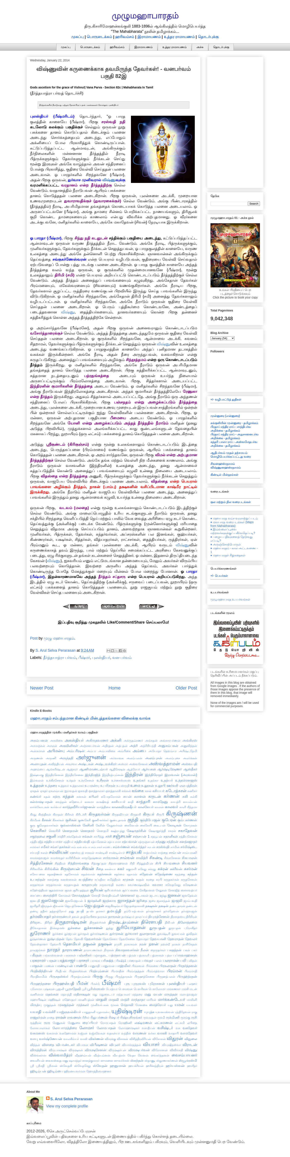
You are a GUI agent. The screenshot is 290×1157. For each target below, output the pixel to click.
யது (170, 1005)
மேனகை (141, 1005)
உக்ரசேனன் (86, 780)
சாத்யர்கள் (150, 852)
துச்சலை (74, 928)
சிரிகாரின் (36, 869)
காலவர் (171, 807)
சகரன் (172, 831)
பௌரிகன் (141, 989)
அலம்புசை (172, 758)
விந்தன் (35, 1045)
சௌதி (95, 895)
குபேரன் (169, 820)
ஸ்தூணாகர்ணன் (167, 1060)
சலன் (44, 852)
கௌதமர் (87, 831)
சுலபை (120, 884)
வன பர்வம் (122, 657)
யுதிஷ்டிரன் (126, 1011)
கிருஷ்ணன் (181, 813)
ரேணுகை (74, 1022)
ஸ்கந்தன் (137, 1060)
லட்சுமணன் (163, 1022)
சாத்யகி (134, 852)
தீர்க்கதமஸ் (57, 928)
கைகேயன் (131, 825)
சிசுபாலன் (189, 858)
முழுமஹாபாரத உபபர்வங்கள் (230, 599)
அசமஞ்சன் (37, 745)
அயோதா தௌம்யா (163, 751)
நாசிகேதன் (190, 944)
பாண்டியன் (64, 966)
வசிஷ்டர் (165, 1028)
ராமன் (61, 1017)
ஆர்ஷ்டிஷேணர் (169, 769)
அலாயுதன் (38, 764)
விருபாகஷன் (58, 1050)
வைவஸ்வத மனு (57, 1060)
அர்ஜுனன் (91, 757)
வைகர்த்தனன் (160, 1055)
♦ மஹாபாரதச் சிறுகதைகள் (228, 555)
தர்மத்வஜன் (189, 911)
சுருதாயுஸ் (89, 884)
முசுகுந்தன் (66, 1005)
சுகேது (142, 869)
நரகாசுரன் (130, 944)
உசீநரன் (103, 780)
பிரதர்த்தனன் (187, 966)
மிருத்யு (36, 1005)
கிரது (33, 814)
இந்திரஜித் (92, 775)
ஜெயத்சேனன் (74, 906)
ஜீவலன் (58, 906)
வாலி (83, 1039)
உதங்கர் (139, 780)
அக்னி (115, 740)
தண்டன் (191, 906)
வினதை (48, 1045)
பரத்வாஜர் (66, 960)
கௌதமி (102, 831)
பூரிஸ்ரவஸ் (96, 989)
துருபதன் (157, 928)
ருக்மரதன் (150, 1017)
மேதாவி (127, 1005)
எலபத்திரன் (188, 785)
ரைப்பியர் (90, 1022)
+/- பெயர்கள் (219, 575)
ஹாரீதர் (192, 1066)
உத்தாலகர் (77, 785)
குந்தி (133, 819)
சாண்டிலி (101, 852)
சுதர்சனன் (104, 874)
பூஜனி (60, 989)
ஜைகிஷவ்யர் (114, 906)
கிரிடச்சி (81, 814)
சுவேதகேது (172, 884)
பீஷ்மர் (84, 657)
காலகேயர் (145, 807)
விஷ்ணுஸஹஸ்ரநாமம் (225, 467)
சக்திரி (61, 836)
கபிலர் (93, 796)
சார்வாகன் (111, 858)
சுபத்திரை (85, 879)
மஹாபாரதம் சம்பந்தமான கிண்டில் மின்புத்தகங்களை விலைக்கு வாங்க (90, 718)
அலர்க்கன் (190, 758)
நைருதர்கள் (158, 950)
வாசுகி (162, 1033)
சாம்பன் (175, 852)
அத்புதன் (121, 745)
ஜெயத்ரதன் (94, 906)
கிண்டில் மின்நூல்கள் (224, 474)
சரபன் (151, 847)
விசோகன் (159, 1039)
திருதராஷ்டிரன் (70, 922)
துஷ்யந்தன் (55, 939)
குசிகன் (71, 820)
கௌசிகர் (38, 831)
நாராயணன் (72, 950)
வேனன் (143, 1055)
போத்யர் (112, 989)
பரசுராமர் (38, 960)
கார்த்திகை (103, 807)
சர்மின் (175, 847)
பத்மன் (131, 955)
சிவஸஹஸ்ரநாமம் (222, 463)
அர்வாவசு (117, 758)
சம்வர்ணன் (121, 847)
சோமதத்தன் (81, 895)
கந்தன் (68, 796)
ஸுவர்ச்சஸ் (121, 1060)
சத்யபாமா (114, 841)
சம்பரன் (76, 847)
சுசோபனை (37, 874)
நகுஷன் (105, 944)
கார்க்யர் (56, 807)
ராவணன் (74, 1017)
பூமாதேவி (73, 989)
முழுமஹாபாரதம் (145, 15)
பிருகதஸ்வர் (58, 976)
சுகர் (120, 869)
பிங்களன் (138, 966)
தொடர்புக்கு (208, 37)
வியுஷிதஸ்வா (171, 1045)
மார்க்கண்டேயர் (171, 999)
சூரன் (68, 890)
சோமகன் (64, 895)
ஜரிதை (142, 900)
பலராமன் (171, 960)
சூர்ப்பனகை (130, 890)
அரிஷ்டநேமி (188, 751)
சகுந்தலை (37, 836)
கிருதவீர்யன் (120, 814)
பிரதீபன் (60, 971)
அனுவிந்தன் (188, 745)
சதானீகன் (170, 836)
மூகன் (115, 1005)
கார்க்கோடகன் (39, 807)
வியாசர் (151, 1044)
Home (114, 688)
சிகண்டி (156, 858)
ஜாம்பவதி (190, 900)
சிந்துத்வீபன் (145, 863)
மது (94, 994)
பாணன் (49, 966)
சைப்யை (36, 895)
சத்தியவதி (82, 841)
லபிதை (192, 1022)
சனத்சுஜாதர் (188, 841)
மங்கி (185, 989)
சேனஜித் (174, 890)
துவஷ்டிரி (163, 933)
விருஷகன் (76, 1050)
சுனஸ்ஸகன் (69, 879)
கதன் (47, 796)
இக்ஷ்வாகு (37, 775)
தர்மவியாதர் (40, 916)
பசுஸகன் (70, 955)
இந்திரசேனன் (54, 775)
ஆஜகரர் (72, 769)
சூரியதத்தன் (81, 890)
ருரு (47, 1022)
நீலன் (145, 950)
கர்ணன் (171, 796)
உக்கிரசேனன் (55, 780)
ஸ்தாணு (150, 1060)
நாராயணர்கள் (93, 950)
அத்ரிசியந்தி (148, 745)
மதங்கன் (52, 994)
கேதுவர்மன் (115, 825)
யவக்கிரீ (49, 1012)
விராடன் (190, 1045)
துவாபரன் (178, 933)
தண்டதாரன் (177, 906)
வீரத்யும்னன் (102, 1055)
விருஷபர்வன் (139, 1050)
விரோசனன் (160, 1050)
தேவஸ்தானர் (39, 944)
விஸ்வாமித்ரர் (60, 1055)
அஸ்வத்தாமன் (164, 763)
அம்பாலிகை (106, 751)
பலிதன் (192, 960)
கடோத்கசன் (176, 791)
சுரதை (150, 879)
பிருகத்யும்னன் (80, 976)
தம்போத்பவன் (134, 911)
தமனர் (100, 911)
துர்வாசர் (131, 933)
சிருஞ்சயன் (70, 869)
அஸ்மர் (123, 764)
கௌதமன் (70, 831)
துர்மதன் (83, 933)
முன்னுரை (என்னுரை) (225, 416)
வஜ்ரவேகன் (97, 1033)
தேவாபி (55, 944)
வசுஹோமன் (67, 1033)
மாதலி (101, 999)
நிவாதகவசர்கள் (127, 950)
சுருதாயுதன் (71, 884)
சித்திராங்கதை (78, 863)
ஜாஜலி (177, 900)
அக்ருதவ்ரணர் (133, 740)
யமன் (179, 1005)
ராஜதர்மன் (38, 1017)
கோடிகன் (174, 825)
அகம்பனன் (39, 740)
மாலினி (192, 999)
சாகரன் (89, 852)
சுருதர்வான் (53, 884)
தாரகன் (102, 916)
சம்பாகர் (96, 847)
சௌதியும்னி (110, 895)
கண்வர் (35, 796)
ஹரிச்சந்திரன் (154, 1066)
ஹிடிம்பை (55, 1071)
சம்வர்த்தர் (138, 847)
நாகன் (176, 944)
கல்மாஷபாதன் (41, 802)
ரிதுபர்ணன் (99, 1017)
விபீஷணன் (98, 1045)
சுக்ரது (152, 869)
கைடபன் (160, 825)
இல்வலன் (37, 780)
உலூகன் (147, 785)
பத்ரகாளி (143, 955)
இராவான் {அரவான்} (181, 775)
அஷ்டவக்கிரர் (105, 764)
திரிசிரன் (191, 916)
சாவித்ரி (142, 858)
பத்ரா (168, 955)
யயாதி (35, 1012)
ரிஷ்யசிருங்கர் (131, 1017)
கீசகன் (46, 820)
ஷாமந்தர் (75, 1060)
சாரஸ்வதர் (57, 858)
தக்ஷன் (163, 906)
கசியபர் (158, 791)
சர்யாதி (34, 852)
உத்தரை (51, 785)
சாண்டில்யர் (117, 852)
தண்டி (34, 911)
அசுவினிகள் (68, 745)
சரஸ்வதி (162, 847)
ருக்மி (161, 1017)
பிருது (109, 976)
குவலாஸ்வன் (70, 825)
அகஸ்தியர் (74, 740)
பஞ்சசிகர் (84, 955)
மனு (147, 994)
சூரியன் (96, 890)
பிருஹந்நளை (40, 983)
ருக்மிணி (173, 1017)
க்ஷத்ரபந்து (118, 831)
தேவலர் (191, 939)
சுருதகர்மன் (171, 879)
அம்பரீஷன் (76, 751)
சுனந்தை (53, 879)
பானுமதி (94, 966)
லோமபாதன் (106, 1028)
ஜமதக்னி (94, 900)
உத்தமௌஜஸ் (186, 780)
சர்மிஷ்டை (188, 847)
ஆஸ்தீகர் (190, 769)
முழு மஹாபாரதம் (59, 638)
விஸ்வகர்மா (38, 1055)
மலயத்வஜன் (188, 994)
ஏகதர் (44, 791)
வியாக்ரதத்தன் (131, 1045)
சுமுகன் (128, 879)
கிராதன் (58, 814)
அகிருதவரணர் (97, 740)
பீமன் (82, 983)
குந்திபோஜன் (150, 820)
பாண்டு (80, 966)
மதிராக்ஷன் (81, 994)
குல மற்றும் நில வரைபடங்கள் (230, 502)
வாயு (34, 1039)
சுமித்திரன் (114, 879)
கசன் (148, 791)
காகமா (89, 802)
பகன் (186, 950)
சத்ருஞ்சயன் (146, 841)
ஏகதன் (34, 791)
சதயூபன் (156, 836)
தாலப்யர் (141, 916)
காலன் (159, 807)
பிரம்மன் (174, 971)
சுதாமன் (132, 874)
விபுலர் (114, 1045)
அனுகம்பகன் (168, 745)
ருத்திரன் (35, 1022)
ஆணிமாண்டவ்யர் (93, 769)
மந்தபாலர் (123, 994)
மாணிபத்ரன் (86, 999)
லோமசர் (86, 1028)
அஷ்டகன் (86, 764)
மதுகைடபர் (107, 994)
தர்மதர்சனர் (153, 911)
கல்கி (193, 796)
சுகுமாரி (131, 869)
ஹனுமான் (118, 1066)
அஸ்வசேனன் (138, 764)
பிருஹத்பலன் (166, 976)
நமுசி (118, 944)
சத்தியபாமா (53, 841)
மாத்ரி (124, 999)
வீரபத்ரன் (119, 1055)
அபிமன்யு (55, 751)
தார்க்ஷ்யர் (127, 916)
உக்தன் (71, 780)
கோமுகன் (190, 825)
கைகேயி (146, 825)
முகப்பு (77, 37)
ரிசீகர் (85, 1017)
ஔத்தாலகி (113, 791)
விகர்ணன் (96, 1039)
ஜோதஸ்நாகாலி (134, 906)
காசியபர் (118, 802)
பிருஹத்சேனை (144, 976)
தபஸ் (90, 911)
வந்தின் (126, 1033)
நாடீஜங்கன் (38, 950)
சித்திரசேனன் (41, 863)
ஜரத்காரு (109, 900)
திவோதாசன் (38, 928)
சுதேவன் (146, 874)
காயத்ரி (175, 802)
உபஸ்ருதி (122, 785)
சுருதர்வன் (37, 884)
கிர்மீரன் (35, 820)
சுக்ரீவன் (176, 869)
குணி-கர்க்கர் (100, 820)
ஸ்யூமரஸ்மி (188, 1060)
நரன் (142, 944)
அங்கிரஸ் (189, 740)
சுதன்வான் (88, 874)
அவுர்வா (71, 764)
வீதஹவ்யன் (83, 1055)
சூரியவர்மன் (112, 890)
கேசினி (88, 825)
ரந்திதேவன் (183, 1012)
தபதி (80, 911)
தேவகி (78, 939)
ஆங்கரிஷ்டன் (55, 769)
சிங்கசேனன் (172, 858)
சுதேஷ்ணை (163, 874)
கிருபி (160, 814)
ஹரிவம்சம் (124, 37)
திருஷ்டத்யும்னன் (123, 922)
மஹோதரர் (69, 999)
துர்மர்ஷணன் (99, 933)
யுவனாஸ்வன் (164, 1012)
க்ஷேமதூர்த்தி (157, 831)
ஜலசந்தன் (163, 900)
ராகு (194, 1012)
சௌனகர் (127, 895)
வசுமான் (52, 1033)
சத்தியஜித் (36, 841)
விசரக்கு (110, 1039)
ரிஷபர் (114, 1017)
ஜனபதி (35, 900)
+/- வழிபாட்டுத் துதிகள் (225, 399)
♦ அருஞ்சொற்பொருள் (225, 544)
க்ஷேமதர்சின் (136, 831)
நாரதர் (53, 949)
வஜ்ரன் (83, 1033)
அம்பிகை (124, 751)
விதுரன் (175, 1038)
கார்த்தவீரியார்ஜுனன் (79, 807)
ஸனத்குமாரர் (90, 1060)
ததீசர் (43, 911)
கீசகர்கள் (58, 820)
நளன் (153, 944)
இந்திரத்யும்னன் (112, 775)
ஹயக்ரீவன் (136, 1066)
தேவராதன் (175, 939)
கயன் (127, 796)
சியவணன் (171, 863)
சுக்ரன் (163, 869)
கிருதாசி (135, 814)
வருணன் (139, 1033)
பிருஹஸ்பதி (63, 983)
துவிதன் (191, 933)
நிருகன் (109, 950)
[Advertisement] (235, 122)
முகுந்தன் (49, 1005)
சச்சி (108, 836)
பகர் (194, 950)
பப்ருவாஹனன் (185, 955)
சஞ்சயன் (122, 836)
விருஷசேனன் (95, 1050)
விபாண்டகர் (65, 1045)
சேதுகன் (161, 890)
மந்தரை (137, 994)
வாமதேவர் (188, 1033)
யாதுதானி (88, 1012)
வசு (178, 1028)
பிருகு (98, 976)
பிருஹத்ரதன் (187, 976)
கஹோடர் (75, 802)
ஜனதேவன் (189, 895)
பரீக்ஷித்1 (120, 960)
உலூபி (160, 785)
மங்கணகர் (173, 989)
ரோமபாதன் (108, 1022)
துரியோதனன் (130, 927)
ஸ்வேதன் (100, 1066)
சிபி (158, 863)
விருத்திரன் (38, 1050)
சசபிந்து (99, 836)
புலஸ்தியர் (101, 657)
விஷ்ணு (109, 180)
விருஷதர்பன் (117, 1050)
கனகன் (81, 796)
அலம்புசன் (153, 758)
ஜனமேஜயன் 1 (75, 900)
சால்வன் (127, 858)
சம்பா (86, 847)
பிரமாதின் (117, 971)
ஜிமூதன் (46, 906)
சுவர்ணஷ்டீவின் (139, 884)
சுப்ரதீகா (100, 879)
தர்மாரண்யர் (61, 916)
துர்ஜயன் (70, 933)
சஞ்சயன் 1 (141, 836)
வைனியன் (37, 1060)
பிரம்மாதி (190, 971)
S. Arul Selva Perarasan (71, 1099)
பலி (183, 960)
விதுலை (190, 1039)
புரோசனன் (156, 983)
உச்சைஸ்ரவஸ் (121, 780)
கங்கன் (126, 791)
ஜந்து (163, 895)
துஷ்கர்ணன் (38, 939)
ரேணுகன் (59, 1022)
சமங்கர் (35, 847)
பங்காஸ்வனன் (53, 955)
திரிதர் (48, 922)
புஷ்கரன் (49, 989)
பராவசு (95, 960)
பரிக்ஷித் (107, 960)
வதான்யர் (113, 1033)
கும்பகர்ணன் (187, 820)
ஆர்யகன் (149, 769)
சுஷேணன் (190, 884)
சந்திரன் (172, 841)
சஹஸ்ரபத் (77, 852)
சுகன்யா (110, 869)
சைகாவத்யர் (189, 890)
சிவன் (88, 868)
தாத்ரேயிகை (88, 916)
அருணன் (36, 758)
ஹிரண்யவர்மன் (74, 1071)
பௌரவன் (125, 989)
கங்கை (138, 791)
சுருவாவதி (107, 884)
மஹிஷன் (54, 999)
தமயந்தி (114, 911)
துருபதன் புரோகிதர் (183, 928)
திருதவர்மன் (98, 922)
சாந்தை (163, 852)
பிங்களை (152, 966)
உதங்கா (153, 780)
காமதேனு (160, 802)
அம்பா (91, 751)
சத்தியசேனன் (188, 836)
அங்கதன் (151, 740)
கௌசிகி (54, 831)
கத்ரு (56, 796)
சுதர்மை (119, 874)
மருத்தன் (171, 994)
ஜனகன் (174, 895)
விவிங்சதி (176, 1050)
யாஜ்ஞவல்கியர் (69, 1012)
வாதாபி (174, 1033)
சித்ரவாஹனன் (118, 863)
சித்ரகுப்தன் (98, 863)
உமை (135, 785)
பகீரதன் (36, 955)
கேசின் (100, 825)
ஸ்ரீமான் (52, 1066)
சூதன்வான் (56, 890)
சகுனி (51, 836)
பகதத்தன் (174, 950)
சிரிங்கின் (51, 869)
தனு (71, 911)
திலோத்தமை (187, 922)
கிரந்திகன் (44, 814)
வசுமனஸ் (37, 1033)
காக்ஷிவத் (102, 802)
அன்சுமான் (37, 751)
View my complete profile (67, 1106)
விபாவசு (82, 1045)
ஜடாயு (154, 895)
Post (34, 638)
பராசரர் (83, 960)
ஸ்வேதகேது (82, 1066)
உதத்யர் (167, 780)
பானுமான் (108, 966)
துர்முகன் (116, 933)
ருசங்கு (185, 1017)
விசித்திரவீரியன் (140, 1039)
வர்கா (152, 1033)
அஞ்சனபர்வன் (90, 745)
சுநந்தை (180, 874)
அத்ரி (133, 745)
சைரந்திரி (50, 895)
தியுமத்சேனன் (159, 916)
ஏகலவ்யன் (55, 791)
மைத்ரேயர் (157, 1005)
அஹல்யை (37, 769)
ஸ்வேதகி (66, 1066)
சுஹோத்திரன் (39, 890)
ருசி (194, 1017)
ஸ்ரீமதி (40, 1066)
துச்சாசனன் (93, 928)
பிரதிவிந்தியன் (41, 971)
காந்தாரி (143, 802)
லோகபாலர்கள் (40, 1028)
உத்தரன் (37, 785)
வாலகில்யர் (71, 1039)
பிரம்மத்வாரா (156, 971)
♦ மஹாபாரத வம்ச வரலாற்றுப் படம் (234, 518)
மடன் (193, 989)
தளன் (75, 916)
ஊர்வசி (172, 785)
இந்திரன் (134, 774)
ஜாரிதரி (35, 906)
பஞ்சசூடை (100, 955)
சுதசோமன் (72, 874)
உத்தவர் (63, 785)
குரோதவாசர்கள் (47, 825)
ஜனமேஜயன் (52, 900)
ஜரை (152, 900)
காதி (130, 802)
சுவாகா (157, 884)
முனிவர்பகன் (100, 1005)
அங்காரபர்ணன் (169, 740)
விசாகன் (122, 1039)
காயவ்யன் (190, 802)
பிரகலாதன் (167, 966)
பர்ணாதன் (134, 960)
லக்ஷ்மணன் (143, 1022)
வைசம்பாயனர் (184, 1055)
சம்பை (107, 847)
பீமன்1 (95, 983)
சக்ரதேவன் (74, 836)
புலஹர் (192, 983)
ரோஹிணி (125, 1022)
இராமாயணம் (149, 37)
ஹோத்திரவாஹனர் (98, 1071)
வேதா (131, 1055)
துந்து (109, 928)
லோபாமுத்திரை (64, 1028)
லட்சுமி (180, 1022)
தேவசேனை (127, 939)
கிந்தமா (192, 807)
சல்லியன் (58, 852)
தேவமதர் (142, 939)
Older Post (186, 688)
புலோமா (36, 989)
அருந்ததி (66, 758)
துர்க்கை (57, 933)
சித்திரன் (60, 863)
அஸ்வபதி (189, 764)
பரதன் (52, 960)
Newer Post (42, 688)
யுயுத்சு (149, 1012)
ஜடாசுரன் (142, 895)
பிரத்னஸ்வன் (78, 971)
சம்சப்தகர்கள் (60, 847)
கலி (185, 796)
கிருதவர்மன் (99, 814)
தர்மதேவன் (171, 911)
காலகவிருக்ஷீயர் (124, 807)
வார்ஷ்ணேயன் (50, 1039)
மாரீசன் (151, 999)
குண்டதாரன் (118, 820)
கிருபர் (148, 814)
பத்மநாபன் (117, 955)
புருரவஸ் (139, 983)
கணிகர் (192, 791)
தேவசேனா (110, 939)
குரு (32, 825)
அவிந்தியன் (56, 764)
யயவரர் (191, 1005)
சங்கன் (87, 836)
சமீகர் (45, 847)
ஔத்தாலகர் (97, 791)
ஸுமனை (107, 1060)
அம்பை (139, 751)
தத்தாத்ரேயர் (58, 911)
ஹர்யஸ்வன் (175, 1066)
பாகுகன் (36, 966)
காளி (182, 807)
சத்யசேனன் (99, 841)
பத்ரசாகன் (157, 955)
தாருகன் (114, 916)
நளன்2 (165, 944)
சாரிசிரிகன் (73, 858)
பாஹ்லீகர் (123, 966)
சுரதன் (140, 879)
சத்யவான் (129, 841)
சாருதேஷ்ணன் (92, 858)
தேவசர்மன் (92, 939)
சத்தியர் (68, 841)
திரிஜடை (36, 922)
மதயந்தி (66, 994)
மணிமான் (36, 994)
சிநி (132, 863)
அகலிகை (56, 740)
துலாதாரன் (148, 933)
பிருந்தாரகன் (123, 976)
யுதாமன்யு (103, 1012)
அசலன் (52, 745)
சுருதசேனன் (189, 879)
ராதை (51, 1017)
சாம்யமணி (189, 852)
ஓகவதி (83, 791)
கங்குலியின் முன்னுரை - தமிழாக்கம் (234, 423)
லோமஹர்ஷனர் (129, 1028)
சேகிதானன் (147, 890)
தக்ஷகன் (151, 906)
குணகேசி (84, 820)
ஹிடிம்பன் (38, 1071)
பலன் (158, 960)
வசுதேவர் (190, 1028)
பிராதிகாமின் (38, 976)
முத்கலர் (82, 1005)
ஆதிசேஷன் (117, 769)
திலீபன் (170, 922)
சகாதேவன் (187, 831)
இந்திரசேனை (74, 775)
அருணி (51, 758)
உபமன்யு (92, 785)
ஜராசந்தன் (126, 900)
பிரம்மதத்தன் (135, 971)
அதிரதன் (108, 745)
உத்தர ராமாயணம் (179, 37)
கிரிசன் (69, 814)
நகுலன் (89, 944)
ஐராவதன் (70, 791)
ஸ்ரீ (32, 1066)
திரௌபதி (151, 922)
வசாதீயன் (148, 1028)
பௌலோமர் (157, 989)
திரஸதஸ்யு (178, 916)
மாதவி (113, 999)
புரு (127, 983)
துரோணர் (40, 933)
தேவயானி (158, 939)
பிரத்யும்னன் (98, 971)
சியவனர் (189, 863)
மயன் (157, 994)
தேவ (69, 939)
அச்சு (199, 47)
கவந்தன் (61, 802)
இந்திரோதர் (154, 775)
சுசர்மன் (190, 869)
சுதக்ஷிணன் (54, 874)
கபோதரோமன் (111, 796)
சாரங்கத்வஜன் (39, 858)
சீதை (99, 869)
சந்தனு (160, 841)
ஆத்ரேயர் (133, 769)
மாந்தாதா (138, 999)
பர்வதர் (147, 960)
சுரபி (159, 879)
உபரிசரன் (107, 785)
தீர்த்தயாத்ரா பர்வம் (59, 657)
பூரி (84, 989)
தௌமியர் (72, 944)
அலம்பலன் (134, 758)
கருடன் (154, 796)
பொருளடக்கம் (99, 37)
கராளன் (140, 796)
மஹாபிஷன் (38, 999)
